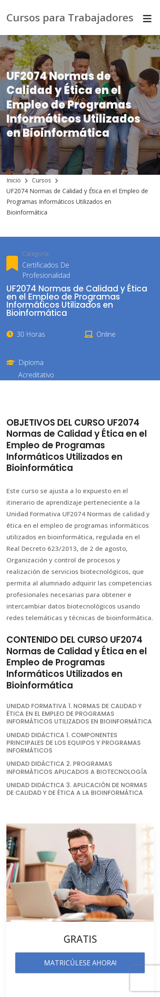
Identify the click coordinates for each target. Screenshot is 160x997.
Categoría (35, 254)
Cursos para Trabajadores (70, 17)
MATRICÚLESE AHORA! (80, 963)
